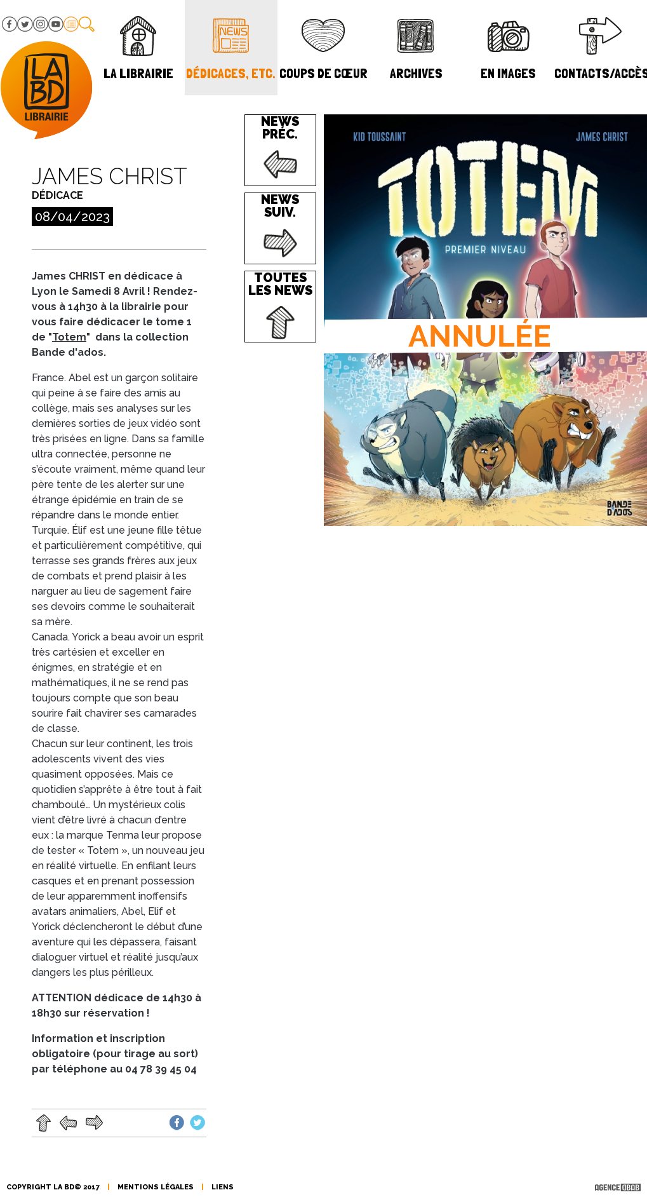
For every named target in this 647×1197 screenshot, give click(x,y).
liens (222, 1187)
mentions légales (155, 1187)
